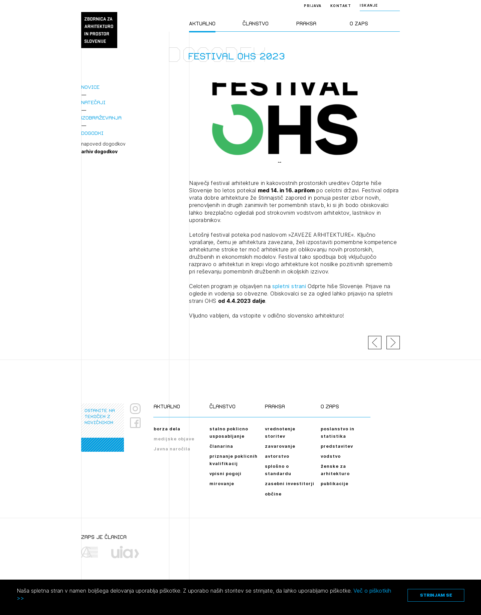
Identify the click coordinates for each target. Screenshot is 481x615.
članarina (221, 446)
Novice (90, 87)
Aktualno (202, 23)
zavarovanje (280, 446)
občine (273, 494)
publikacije (334, 483)
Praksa (306, 23)
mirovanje (221, 483)
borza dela (167, 429)
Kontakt (340, 5)
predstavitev (337, 446)
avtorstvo (277, 456)
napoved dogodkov (103, 144)
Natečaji (93, 102)
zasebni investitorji (289, 483)
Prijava (313, 5)
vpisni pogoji (225, 473)
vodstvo (331, 456)
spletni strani (289, 286)
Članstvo (256, 23)
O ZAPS (359, 23)
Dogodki (92, 133)
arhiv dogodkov (99, 152)
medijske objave (174, 439)
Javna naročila (172, 449)
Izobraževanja (101, 118)
